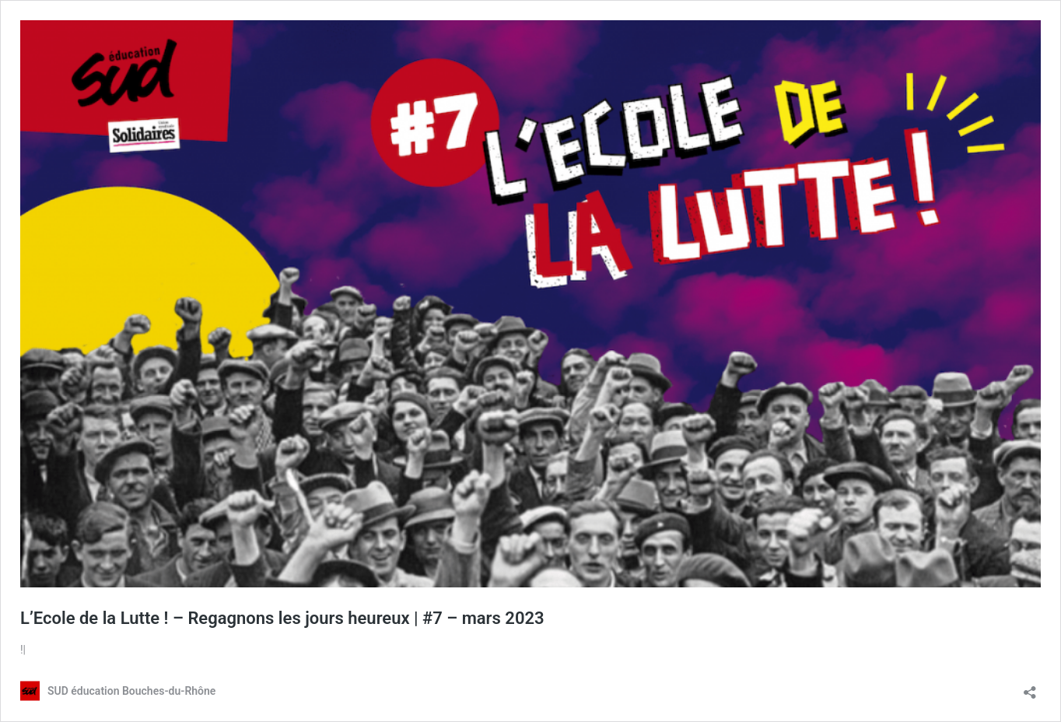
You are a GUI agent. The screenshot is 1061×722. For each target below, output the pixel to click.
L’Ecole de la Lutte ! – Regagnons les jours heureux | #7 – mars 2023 (282, 618)
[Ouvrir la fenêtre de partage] (1030, 687)
